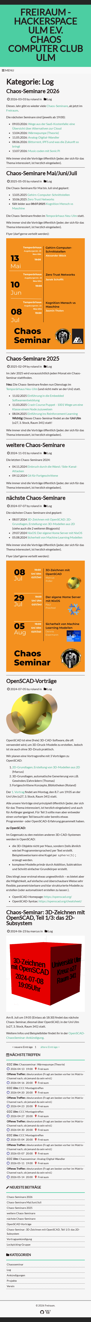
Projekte (12, 1280)
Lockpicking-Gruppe (18, 1244)
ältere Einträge (50, 1047)
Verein (10, 1286)
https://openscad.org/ (58, 896)
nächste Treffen (23, 1055)
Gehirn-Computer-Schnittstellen (48, 194)
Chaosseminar (15, 1264)
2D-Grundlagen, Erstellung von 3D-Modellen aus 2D (46, 767)
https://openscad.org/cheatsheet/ (60, 901)
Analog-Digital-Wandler (43, 137)
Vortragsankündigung (19, 1239)
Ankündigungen (16, 1275)
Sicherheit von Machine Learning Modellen (54, 537)
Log (49, 99)
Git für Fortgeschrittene (42, 475)
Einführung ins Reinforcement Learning (52, 413)
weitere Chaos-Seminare (21, 1213)
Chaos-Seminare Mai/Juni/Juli (24, 1202)
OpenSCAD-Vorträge (19, 1224)
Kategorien (20, 1255)
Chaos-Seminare (57, 106)
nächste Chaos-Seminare (21, 1218)
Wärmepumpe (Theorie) (43, 133)
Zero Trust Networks (40, 199)
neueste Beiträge (25, 1187)
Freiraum (12, 110)
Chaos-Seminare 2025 (19, 1207)
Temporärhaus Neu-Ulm (61, 215)
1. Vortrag (18, 792)
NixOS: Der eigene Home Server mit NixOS (54, 533)
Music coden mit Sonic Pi (44, 151)
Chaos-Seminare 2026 (19, 1196)
